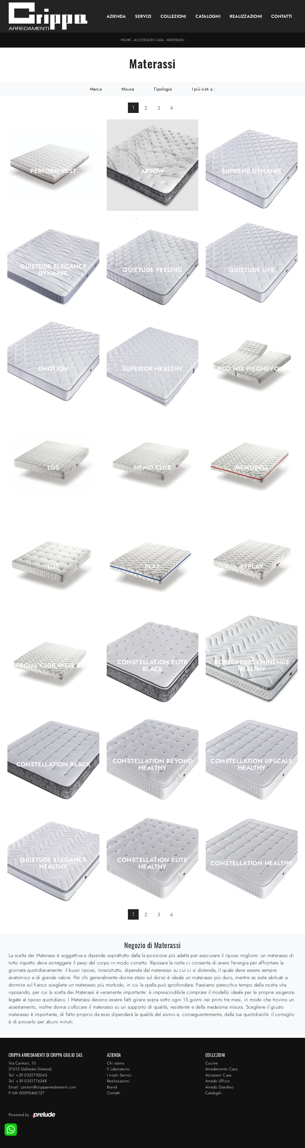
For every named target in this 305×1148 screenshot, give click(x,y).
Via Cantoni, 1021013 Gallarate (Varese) (30, 1066)
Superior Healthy (152, 369)
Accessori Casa (149, 39)
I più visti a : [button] (203, 89)
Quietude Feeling (152, 270)
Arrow (152, 171)
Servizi (143, 16)
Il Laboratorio (118, 1069)
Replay (251, 566)
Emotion (53, 369)
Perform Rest (53, 171)
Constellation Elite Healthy (152, 863)
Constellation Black (53, 764)
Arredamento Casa (221, 1069)
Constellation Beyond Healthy (153, 764)
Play (152, 566)
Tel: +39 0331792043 (28, 1075)
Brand (112, 1087)
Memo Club (153, 467)
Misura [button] (127, 89)
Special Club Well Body (53, 665)
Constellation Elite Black (152, 666)
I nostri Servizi (119, 1075)
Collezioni (173, 16)
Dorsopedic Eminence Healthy (252, 666)
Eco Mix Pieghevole (252, 369)
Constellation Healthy (252, 863)
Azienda (116, 16)
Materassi (175, 39)
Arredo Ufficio (217, 1081)
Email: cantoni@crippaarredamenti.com (42, 1087)
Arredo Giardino (219, 1087)
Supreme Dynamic (251, 171)
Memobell (252, 467)
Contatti (281, 16)
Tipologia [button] (163, 89)
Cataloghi (208, 16)
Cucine (211, 1063)
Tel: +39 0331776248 (28, 1081)
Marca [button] (96, 89)
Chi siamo (115, 1063)
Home (126, 39)
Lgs (53, 467)
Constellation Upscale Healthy (251, 764)
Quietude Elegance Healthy (53, 863)
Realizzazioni (246, 16)
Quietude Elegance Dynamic (53, 270)
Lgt (53, 566)
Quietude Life (252, 270)
